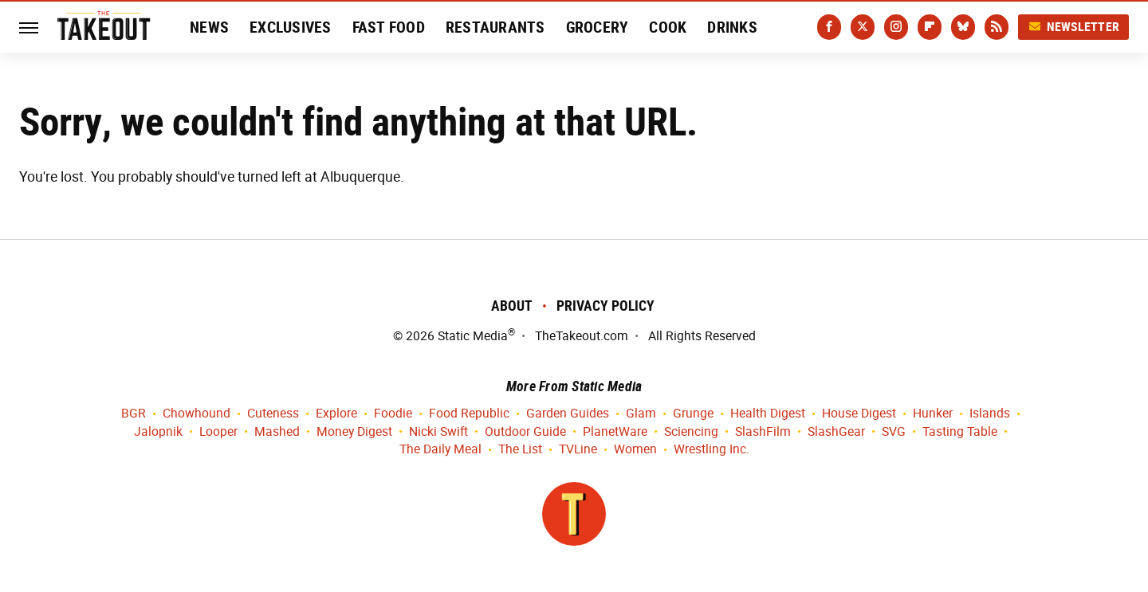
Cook (667, 27)
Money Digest (354, 432)
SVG (894, 432)
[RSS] (996, 27)
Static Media (473, 335)
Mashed (277, 432)
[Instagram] (896, 27)
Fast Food (388, 27)
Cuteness (273, 414)
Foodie (393, 414)
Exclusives (291, 27)
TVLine (578, 450)
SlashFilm (763, 432)
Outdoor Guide (525, 432)
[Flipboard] (930, 27)
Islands (989, 414)
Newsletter (1074, 26)
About (512, 305)
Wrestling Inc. (711, 450)
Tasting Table (959, 432)
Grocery (597, 27)
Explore (336, 414)
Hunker (933, 414)
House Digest (859, 414)
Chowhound (196, 414)
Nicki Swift (438, 432)
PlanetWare (615, 432)
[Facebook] (829, 27)
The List (520, 450)
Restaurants (495, 27)
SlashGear (836, 432)
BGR (133, 414)
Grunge (693, 414)
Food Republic (469, 414)
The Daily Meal (440, 450)
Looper (218, 432)
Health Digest (767, 414)
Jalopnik (158, 432)
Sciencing (691, 432)
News (209, 27)
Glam (641, 414)
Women (635, 450)
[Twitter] (863, 27)
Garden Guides (567, 414)
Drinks (732, 27)
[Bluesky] (963, 27)
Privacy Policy (605, 305)
